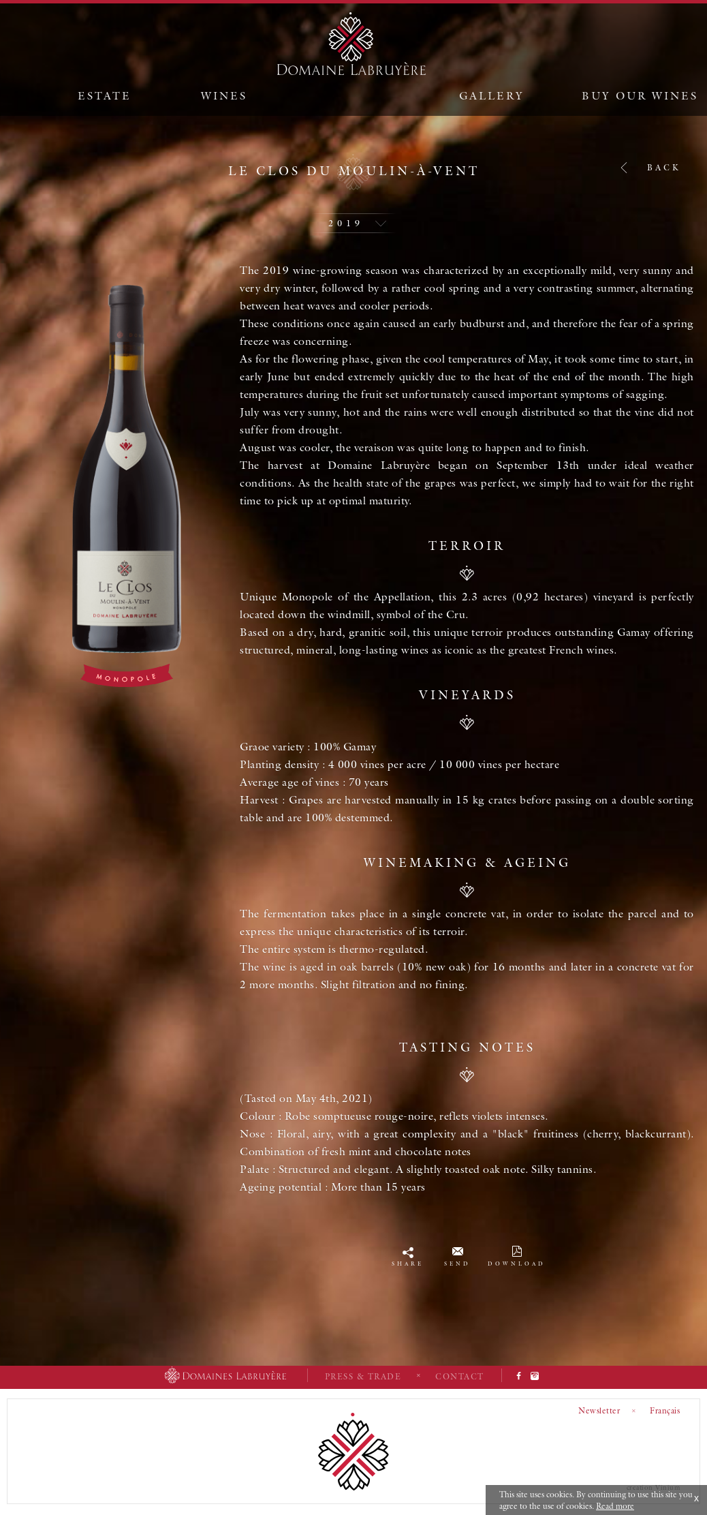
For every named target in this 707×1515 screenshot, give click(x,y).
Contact (459, 1376)
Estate (104, 95)
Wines (224, 95)
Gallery (491, 95)
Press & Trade (363, 1376)
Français (665, 1410)
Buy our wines (640, 95)
